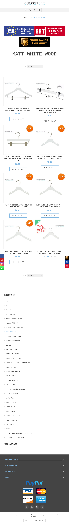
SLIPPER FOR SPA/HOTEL (16, 438)
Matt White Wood (13, 332)
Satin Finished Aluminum (15, 389)
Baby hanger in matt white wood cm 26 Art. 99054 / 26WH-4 (18, 206)
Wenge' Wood (11, 345)
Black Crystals (11, 420)
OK (26, 520)
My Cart (39, 10)
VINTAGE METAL (12, 385)
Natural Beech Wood (14, 319)
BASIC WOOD (11, 367)
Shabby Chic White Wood (16, 327)
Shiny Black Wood (13, 341)
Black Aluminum (12, 393)
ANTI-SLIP (10, 424)
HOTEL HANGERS (12, 354)
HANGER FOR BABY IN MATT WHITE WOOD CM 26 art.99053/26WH (50, 252)
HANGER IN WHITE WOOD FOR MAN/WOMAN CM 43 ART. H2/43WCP (18, 109)
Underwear (10, 310)
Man (7, 301)
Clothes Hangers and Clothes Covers (20, 433)
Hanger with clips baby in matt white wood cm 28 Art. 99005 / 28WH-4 (18, 159)
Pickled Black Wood (13, 336)
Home (26, 17)
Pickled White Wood (14, 323)
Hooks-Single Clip (13, 402)
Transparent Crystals (14, 416)
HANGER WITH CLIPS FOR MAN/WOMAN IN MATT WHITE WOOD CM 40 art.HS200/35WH (50, 110)
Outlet (8, 429)
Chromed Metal (12, 380)
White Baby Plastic (13, 371)
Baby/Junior (10, 314)
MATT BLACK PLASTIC (15, 358)
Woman (9, 305)
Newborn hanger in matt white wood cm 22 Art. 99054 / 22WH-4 (50, 158)
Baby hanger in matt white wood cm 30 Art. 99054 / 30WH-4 (50, 206)
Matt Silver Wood (13, 349)
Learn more (38, 520)
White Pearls (11, 407)
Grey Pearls (10, 411)
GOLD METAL (11, 376)
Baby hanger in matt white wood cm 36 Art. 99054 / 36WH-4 (18, 252)
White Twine (11, 398)
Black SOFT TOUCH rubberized (18, 363)
